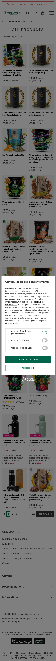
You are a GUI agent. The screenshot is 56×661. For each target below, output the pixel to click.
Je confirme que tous (28, 359)
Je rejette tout (28, 368)
